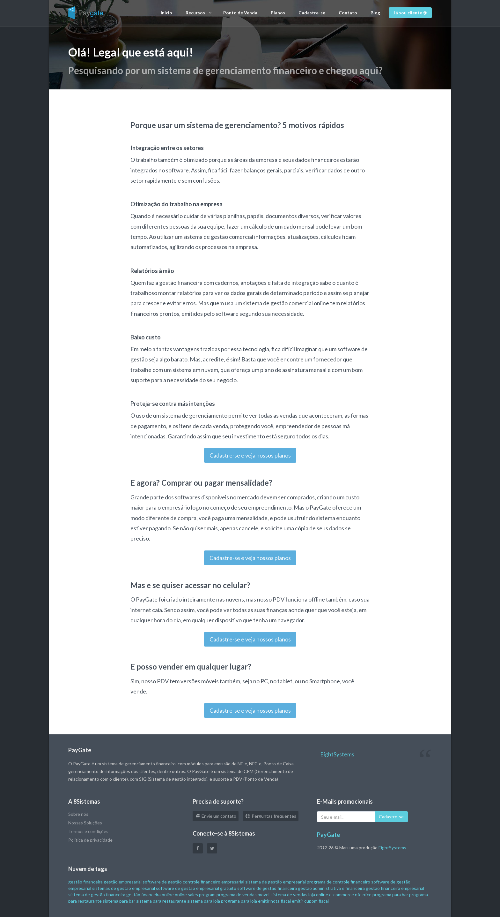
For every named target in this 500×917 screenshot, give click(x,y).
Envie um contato (215, 816)
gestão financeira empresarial (395, 888)
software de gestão (162, 881)
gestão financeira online (150, 894)
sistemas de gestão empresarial (123, 888)
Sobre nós (78, 814)
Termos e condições (88, 831)
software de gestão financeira (267, 888)
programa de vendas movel (243, 894)
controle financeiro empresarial (213, 881)
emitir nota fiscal (274, 901)
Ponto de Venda (240, 12)
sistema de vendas (288, 894)
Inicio (166, 12)
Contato (348, 12)
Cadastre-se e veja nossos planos (250, 455)
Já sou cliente (410, 12)
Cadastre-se (311, 12)
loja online (318, 894)
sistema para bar (119, 901)
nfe (358, 894)
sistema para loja (203, 901)
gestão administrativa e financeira (331, 888)
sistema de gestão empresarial (275, 881)
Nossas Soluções (85, 822)
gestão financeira (85, 881)
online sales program (195, 894)
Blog (375, 12)
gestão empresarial (123, 881)
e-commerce (341, 894)
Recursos (198, 12)
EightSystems (337, 754)
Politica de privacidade (90, 840)
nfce (367, 894)
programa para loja (239, 901)
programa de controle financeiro (338, 881)
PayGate (328, 834)
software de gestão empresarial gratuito (196, 888)
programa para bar (390, 894)
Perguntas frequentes (270, 816)
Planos (278, 12)
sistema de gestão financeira (96, 894)
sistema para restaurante (161, 901)
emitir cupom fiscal (310, 901)
